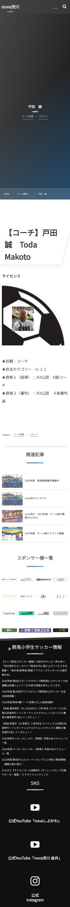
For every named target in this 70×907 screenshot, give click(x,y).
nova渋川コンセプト (36, 500)
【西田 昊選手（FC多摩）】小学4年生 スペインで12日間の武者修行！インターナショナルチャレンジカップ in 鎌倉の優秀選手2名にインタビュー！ (34, 728)
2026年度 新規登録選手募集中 (43, 482)
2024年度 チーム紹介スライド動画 (44, 535)
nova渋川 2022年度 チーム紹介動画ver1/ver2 (45, 517)
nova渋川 (10, 7)
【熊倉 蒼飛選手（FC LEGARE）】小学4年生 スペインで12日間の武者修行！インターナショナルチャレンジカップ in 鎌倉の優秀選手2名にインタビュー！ (34, 713)
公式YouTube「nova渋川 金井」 (35, 858)
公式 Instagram (35, 897)
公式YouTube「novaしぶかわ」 (35, 820)
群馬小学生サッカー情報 (37, 645)
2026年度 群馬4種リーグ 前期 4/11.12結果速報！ (28, 702)
